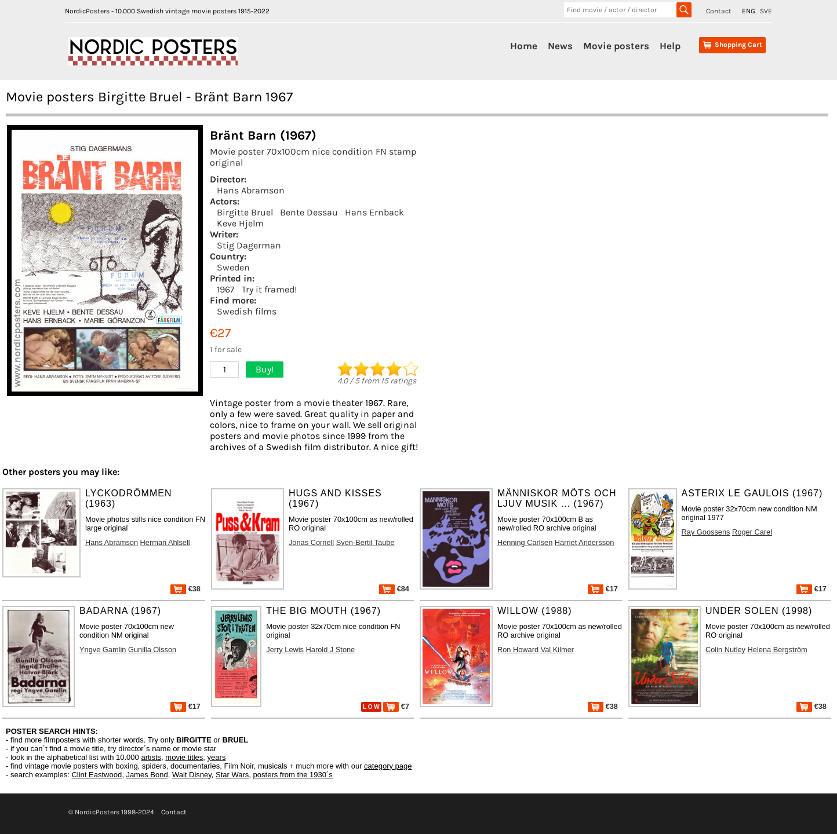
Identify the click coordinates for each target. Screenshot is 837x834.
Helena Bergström (777, 649)
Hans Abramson (251, 190)
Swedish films (246, 311)
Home (523, 46)
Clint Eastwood (96, 774)
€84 (394, 588)
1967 (226, 289)
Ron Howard (517, 649)
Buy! (265, 369)
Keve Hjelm (240, 223)
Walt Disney (192, 774)
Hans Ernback (374, 212)
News (560, 46)
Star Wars (232, 774)
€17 (603, 588)
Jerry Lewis (285, 649)
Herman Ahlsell (165, 542)
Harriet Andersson (584, 542)
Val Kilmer (557, 649)
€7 (396, 706)
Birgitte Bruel (245, 212)
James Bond (147, 774)
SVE (766, 11)
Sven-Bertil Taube (365, 542)
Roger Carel (752, 532)
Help (670, 46)
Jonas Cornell (311, 542)
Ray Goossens (706, 532)
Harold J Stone (330, 649)
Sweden (233, 267)
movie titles (184, 757)
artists (151, 757)
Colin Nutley (725, 649)
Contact (719, 11)
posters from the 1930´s (293, 774)
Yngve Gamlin (102, 649)
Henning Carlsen (524, 542)
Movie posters (616, 46)
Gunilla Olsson (152, 649)
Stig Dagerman (249, 245)
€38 (185, 588)
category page (388, 766)
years (217, 757)
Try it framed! (269, 289)
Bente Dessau (309, 212)
